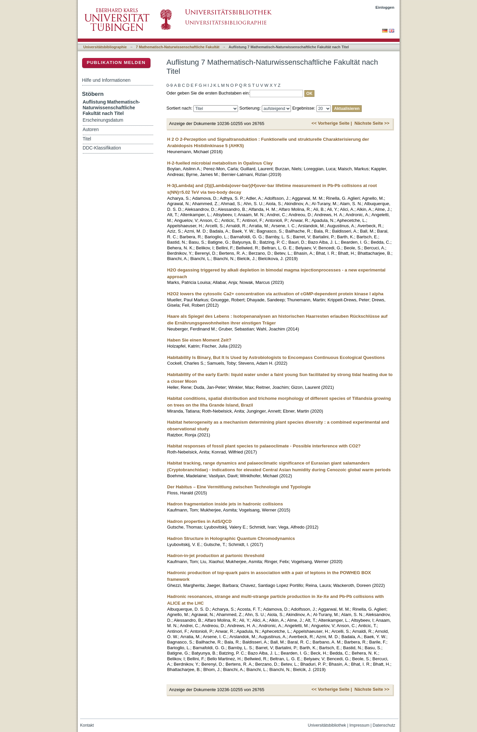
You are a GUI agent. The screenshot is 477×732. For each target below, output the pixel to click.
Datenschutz (384, 725)
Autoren (91, 129)
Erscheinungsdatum (103, 120)
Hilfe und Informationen (106, 80)
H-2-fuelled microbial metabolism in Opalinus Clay (220, 163)
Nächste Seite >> (371, 123)
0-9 (170, 85)
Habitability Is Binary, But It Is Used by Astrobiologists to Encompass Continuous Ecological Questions (276, 357)
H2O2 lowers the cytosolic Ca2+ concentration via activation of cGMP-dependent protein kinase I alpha (275, 293)
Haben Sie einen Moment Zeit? (199, 340)
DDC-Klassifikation (102, 147)
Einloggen (385, 7)
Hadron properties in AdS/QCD (199, 521)
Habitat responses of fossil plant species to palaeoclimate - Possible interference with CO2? (264, 445)
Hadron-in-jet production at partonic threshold (215, 555)
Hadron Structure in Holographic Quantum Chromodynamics (231, 538)
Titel (87, 138)
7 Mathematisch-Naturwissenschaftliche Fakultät (177, 47)
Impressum (359, 725)
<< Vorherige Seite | (331, 123)
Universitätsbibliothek (327, 725)
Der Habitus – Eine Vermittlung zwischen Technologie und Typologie (239, 486)
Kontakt (87, 725)
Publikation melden (116, 62)
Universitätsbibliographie (105, 47)
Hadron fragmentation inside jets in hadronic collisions (225, 503)
